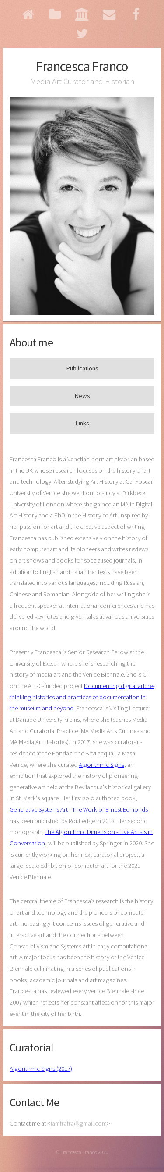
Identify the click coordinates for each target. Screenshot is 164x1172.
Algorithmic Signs (101, 765)
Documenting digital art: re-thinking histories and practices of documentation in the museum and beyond (82, 697)
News (82, 396)
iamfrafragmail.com (79, 1123)
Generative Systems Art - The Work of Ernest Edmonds (79, 809)
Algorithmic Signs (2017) (41, 1068)
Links (82, 423)
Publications (82, 368)
